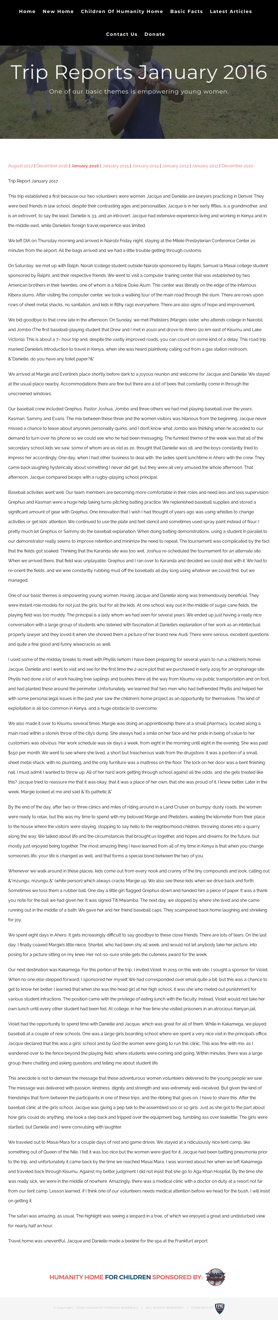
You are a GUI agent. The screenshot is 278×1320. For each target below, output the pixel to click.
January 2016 (85, 165)
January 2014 (145, 165)
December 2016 (52, 165)
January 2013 (175, 165)
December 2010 (237, 165)
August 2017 (20, 165)
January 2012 (205, 165)
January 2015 (115, 165)
